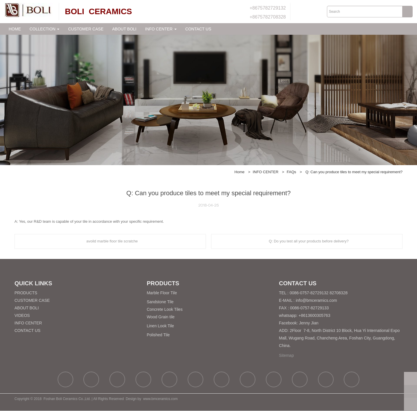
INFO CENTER (266, 172)
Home (240, 172)
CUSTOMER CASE (85, 29)
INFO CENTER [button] (161, 29)
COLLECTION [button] (44, 29)
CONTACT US (198, 29)
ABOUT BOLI (124, 29)
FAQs (291, 172)
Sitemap (286, 355)
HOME (15, 29)
